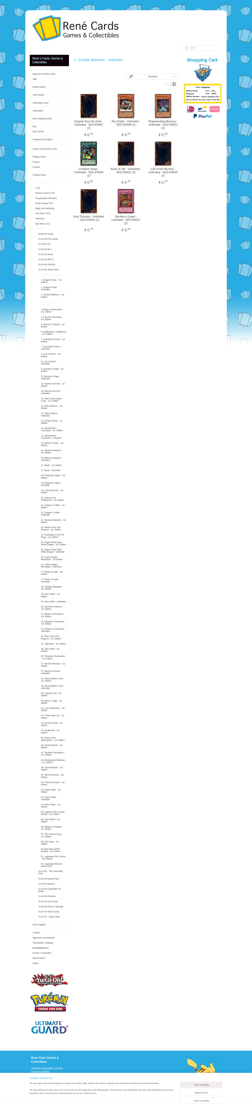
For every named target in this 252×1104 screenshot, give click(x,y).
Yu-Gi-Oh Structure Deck (49, 275)
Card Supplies (39, 924)
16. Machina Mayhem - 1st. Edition (51, 451)
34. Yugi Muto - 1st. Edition (53, 644)
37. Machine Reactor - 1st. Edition (53, 665)
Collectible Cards (40, 103)
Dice (35, 126)
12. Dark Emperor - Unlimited (50, 414)
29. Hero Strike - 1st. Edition (50, 595)
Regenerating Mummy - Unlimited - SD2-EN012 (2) (163, 124)
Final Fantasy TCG (44, 203)
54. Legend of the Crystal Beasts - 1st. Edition (52, 813)
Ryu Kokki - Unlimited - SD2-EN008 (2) (126, 123)
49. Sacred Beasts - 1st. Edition (52, 768)
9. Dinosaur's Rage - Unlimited (50, 377)
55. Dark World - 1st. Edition (50, 820)
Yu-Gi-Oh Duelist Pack (48, 879)
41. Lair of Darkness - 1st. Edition (53, 709)
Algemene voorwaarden (44, 938)
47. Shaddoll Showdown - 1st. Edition (53, 753)
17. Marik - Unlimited (50, 470)
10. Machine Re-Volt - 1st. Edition (53, 385)
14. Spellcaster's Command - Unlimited (51, 436)
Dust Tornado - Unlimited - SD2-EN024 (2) (89, 218)
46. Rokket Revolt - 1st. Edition (52, 746)
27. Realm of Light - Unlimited (50, 580)
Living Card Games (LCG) (45, 149)
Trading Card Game (42, 183)
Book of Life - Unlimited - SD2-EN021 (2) (126, 170)
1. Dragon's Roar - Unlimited (49, 288)
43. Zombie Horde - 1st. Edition (52, 724)
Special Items (39, 958)
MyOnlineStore (170, 1097)
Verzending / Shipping (43, 943)
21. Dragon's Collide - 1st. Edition (53, 506)
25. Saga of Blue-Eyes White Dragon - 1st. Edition (53, 543)
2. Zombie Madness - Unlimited (51, 303)
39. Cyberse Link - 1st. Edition (51, 694)
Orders (36, 963)
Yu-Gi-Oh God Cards (48, 901)
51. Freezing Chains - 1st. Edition (53, 783)
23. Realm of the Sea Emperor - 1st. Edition (51, 528)
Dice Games (38, 131)
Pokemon (39, 218)
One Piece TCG (42, 213)
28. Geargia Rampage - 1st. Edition (52, 588)
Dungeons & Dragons (43, 139)
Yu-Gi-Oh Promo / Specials (50, 906)
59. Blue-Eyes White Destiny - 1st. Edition (50, 850)
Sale (35, 79)
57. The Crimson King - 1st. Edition (51, 835)
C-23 (37, 188)
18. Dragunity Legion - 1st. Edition (53, 476)
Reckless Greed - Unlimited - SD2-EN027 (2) (126, 220)
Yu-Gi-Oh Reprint (46, 884)
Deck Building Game (42, 118)
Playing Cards (39, 157)
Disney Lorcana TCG (45, 193)
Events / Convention (42, 953)
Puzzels (36, 167)
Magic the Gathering (44, 208)
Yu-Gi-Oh (39, 229)
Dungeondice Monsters (46, 198)
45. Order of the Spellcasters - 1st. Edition (53, 739)
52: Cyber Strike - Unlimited (49, 798)
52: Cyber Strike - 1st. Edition (51, 790)
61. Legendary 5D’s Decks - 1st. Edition (53, 857)
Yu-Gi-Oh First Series (48, 239)
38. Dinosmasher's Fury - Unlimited (52, 687)
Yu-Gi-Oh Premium (47, 896)
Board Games (39, 87)
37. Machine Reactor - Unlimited (51, 672)
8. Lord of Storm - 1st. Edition (51, 355)
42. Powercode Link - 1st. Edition (53, 716)
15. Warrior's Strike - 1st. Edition (52, 444)
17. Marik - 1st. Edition (51, 465)
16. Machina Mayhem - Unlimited (51, 459)
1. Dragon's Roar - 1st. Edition (51, 281)
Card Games (38, 95)
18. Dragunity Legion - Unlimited (51, 484)
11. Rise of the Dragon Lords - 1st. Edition (51, 399)
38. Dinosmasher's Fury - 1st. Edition (52, 679)
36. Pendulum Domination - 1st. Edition (53, 657)
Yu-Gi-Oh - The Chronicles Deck (50, 872)
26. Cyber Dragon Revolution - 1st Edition (51, 558)
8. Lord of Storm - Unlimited (49, 362)
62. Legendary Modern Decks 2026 (51, 865)
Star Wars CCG (42, 224)
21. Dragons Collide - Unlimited (51, 513)
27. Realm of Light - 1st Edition (52, 573)
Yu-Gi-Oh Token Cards (48, 911)
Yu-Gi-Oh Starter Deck (48, 269)
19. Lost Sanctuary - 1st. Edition (52, 491)
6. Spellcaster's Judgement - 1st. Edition (53, 333)
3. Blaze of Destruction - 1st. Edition (52, 310)
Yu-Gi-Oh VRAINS (46, 264)
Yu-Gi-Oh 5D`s (45, 249)
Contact (36, 932)
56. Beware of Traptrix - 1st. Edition (52, 828)
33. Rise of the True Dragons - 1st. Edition (51, 637)
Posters (36, 162)
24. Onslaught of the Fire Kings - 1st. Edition (52, 536)
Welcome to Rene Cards (44, 74)
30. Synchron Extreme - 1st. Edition (52, 607)
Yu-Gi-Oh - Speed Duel (49, 917)
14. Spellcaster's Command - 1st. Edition (52, 429)
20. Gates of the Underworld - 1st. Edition (52, 499)
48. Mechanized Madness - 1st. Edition (53, 761)
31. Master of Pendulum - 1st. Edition (53, 615)
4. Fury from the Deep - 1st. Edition (52, 318)
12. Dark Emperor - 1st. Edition (52, 407)
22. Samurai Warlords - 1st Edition (53, 521)
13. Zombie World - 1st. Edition (52, 422)
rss (131, 1097)
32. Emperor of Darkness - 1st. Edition (53, 622)
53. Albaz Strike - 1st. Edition (51, 805)
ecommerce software (143, 1097)
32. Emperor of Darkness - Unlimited (53, 630)
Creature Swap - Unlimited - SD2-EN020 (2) (88, 172)
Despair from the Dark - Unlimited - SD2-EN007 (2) (88, 124)
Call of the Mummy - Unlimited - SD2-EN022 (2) (163, 172)
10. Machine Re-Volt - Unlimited (51, 392)
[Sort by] (152, 76)
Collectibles (38, 111)
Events (34, 1085)
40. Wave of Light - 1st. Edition (51, 702)
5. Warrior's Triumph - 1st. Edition (53, 325)
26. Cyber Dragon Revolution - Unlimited (51, 565)
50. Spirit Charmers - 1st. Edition (52, 776)
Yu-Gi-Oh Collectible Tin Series (49, 890)
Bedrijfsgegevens (41, 948)
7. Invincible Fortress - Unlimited (51, 347)
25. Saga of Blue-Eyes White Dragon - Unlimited (52, 550)
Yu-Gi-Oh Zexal (45, 254)
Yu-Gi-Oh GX (44, 244)
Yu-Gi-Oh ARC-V (46, 259)
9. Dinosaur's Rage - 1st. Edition (52, 370)
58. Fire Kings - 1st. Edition (50, 842)
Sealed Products (46, 234)
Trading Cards (39, 175)
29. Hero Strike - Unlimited (53, 601)
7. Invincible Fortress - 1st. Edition (53, 340)
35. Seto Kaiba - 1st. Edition (50, 650)
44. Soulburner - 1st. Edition (50, 731)
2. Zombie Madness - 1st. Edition (53, 295)
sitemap (124, 1097)
